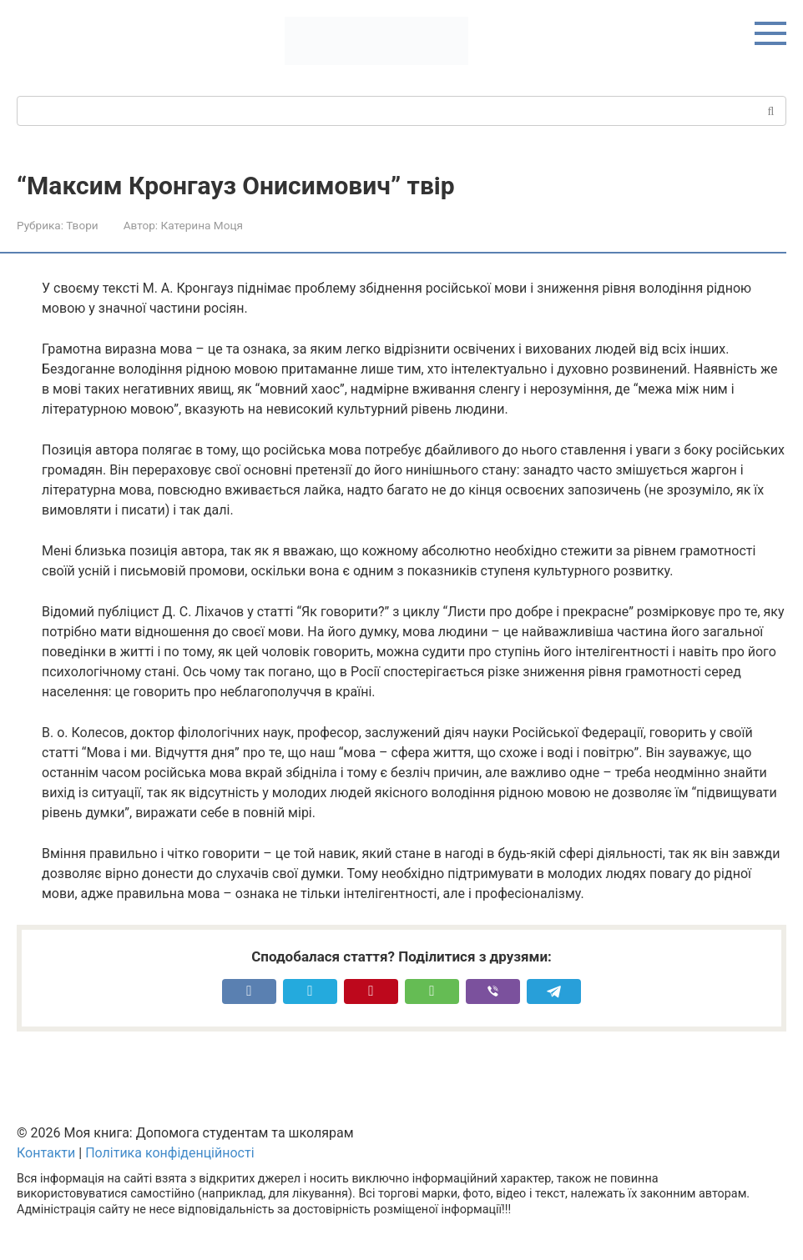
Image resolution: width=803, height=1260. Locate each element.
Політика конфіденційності (169, 1153)
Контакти (46, 1153)
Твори (82, 225)
